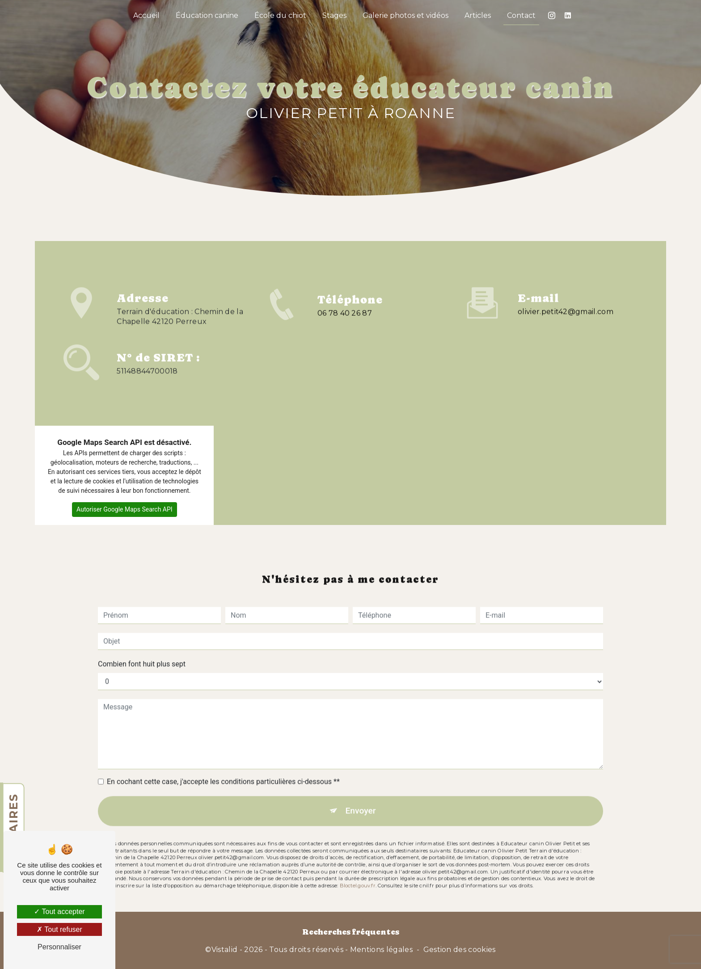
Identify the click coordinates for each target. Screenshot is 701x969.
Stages (334, 15)
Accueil (146, 15)
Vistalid (224, 949)
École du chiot (280, 15)
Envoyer (361, 796)
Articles (478, 15)
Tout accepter (59, 911)
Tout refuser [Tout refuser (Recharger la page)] (59, 929)
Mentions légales (381, 949)
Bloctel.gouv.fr (358, 871)
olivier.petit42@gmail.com (565, 297)
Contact (521, 15)
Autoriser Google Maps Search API (124, 509)
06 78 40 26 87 (344, 327)
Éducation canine (207, 15)
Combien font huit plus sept (142, 650)
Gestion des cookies (459, 949)
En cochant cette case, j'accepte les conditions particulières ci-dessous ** (223, 767)
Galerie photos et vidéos (405, 15)
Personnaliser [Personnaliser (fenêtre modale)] (59, 947)
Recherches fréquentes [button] (350, 931)
